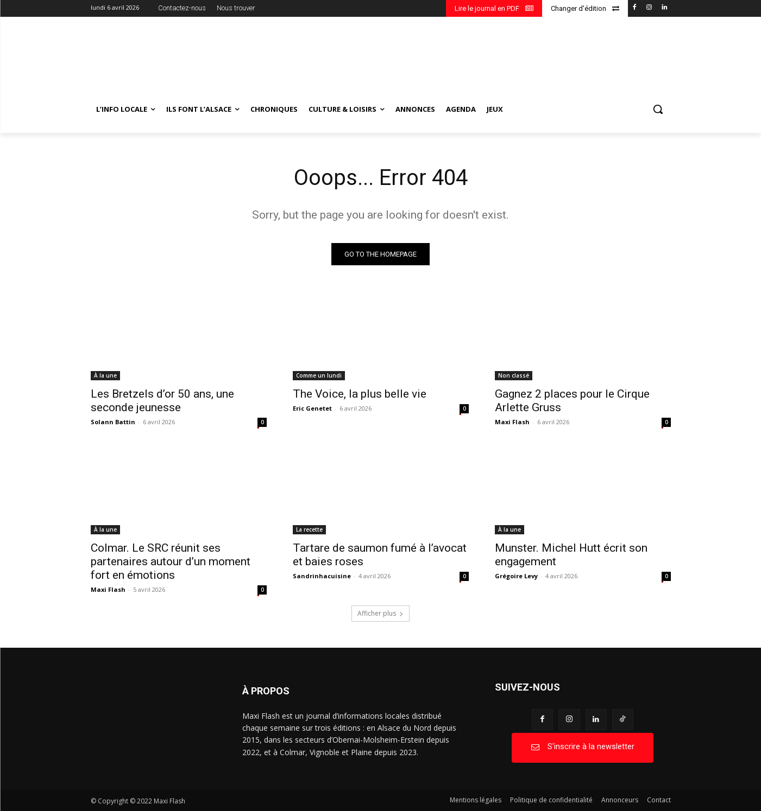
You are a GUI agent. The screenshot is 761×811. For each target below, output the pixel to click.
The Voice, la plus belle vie (359, 393)
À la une (105, 375)
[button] (658, 109)
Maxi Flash (512, 422)
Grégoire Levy (516, 576)
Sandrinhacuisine (322, 576)
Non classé (513, 375)
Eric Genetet (312, 408)
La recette (309, 529)
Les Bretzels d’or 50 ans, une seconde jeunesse (162, 400)
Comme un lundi (319, 375)
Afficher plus (380, 613)
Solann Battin (113, 422)
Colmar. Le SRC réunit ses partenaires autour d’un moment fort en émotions (170, 561)
